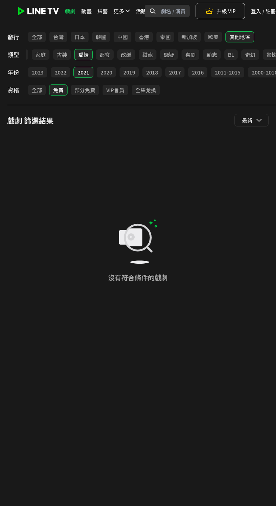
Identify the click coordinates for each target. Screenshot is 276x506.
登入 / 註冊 (263, 11)
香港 (144, 37)
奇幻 (250, 54)
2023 (38, 72)
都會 (105, 54)
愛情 (83, 54)
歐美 (213, 37)
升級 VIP (220, 11)
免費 (58, 90)
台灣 (58, 37)
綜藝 (102, 11)
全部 (37, 37)
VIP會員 (115, 90)
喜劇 (190, 54)
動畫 (86, 11)
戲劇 (70, 11)
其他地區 (240, 37)
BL (231, 54)
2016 (198, 72)
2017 (175, 72)
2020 (106, 72)
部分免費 (85, 90)
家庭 (40, 54)
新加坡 (189, 37)
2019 (129, 72)
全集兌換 (145, 90)
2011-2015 (228, 72)
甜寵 (147, 54)
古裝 (62, 54)
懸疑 (169, 54)
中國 (122, 37)
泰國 (165, 37)
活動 (141, 11)
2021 (83, 72)
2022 (60, 72)
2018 (152, 72)
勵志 (212, 54)
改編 (126, 54)
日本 (80, 37)
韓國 (101, 37)
